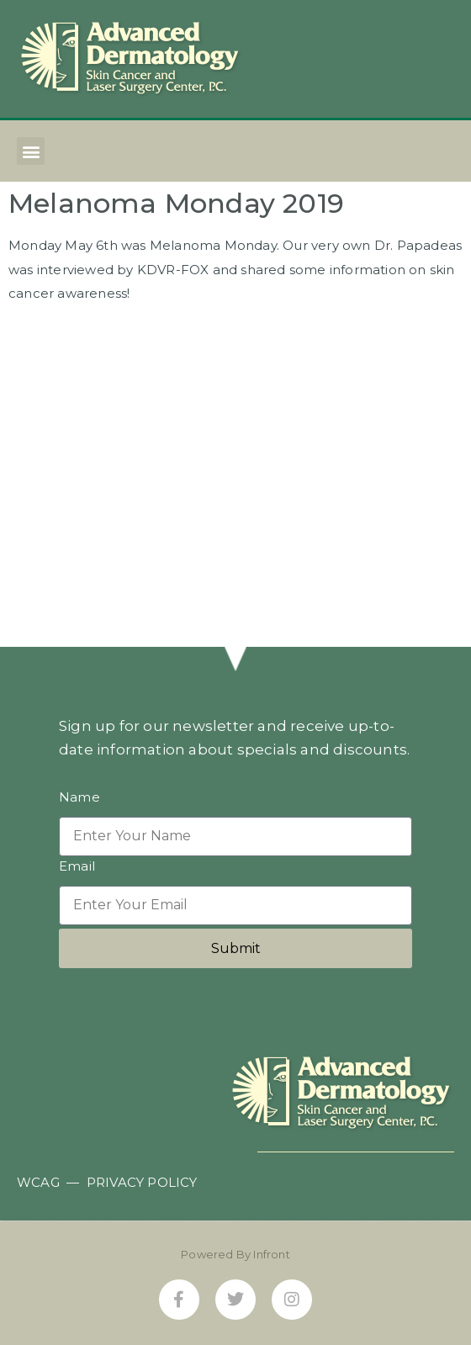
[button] (31, 151)
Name (79, 798)
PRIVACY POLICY (142, 1182)
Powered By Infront (235, 1254)
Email (77, 867)
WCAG (38, 1182)
